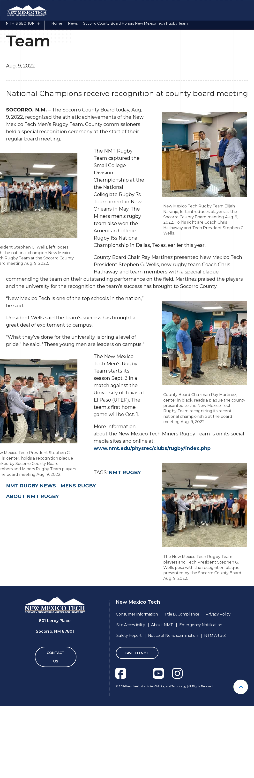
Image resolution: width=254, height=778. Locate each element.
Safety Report (129, 719)
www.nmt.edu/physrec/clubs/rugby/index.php (152, 532)
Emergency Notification (200, 709)
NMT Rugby (125, 556)
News (73, 27)
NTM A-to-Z (215, 719)
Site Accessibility (130, 709)
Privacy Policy (218, 698)
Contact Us (55, 741)
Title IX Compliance (181, 698)
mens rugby (78, 570)
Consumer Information (137, 698)
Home (56, 27)
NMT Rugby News (31, 570)
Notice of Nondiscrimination (173, 719)
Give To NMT (137, 737)
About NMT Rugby (32, 580)
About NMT (162, 709)
